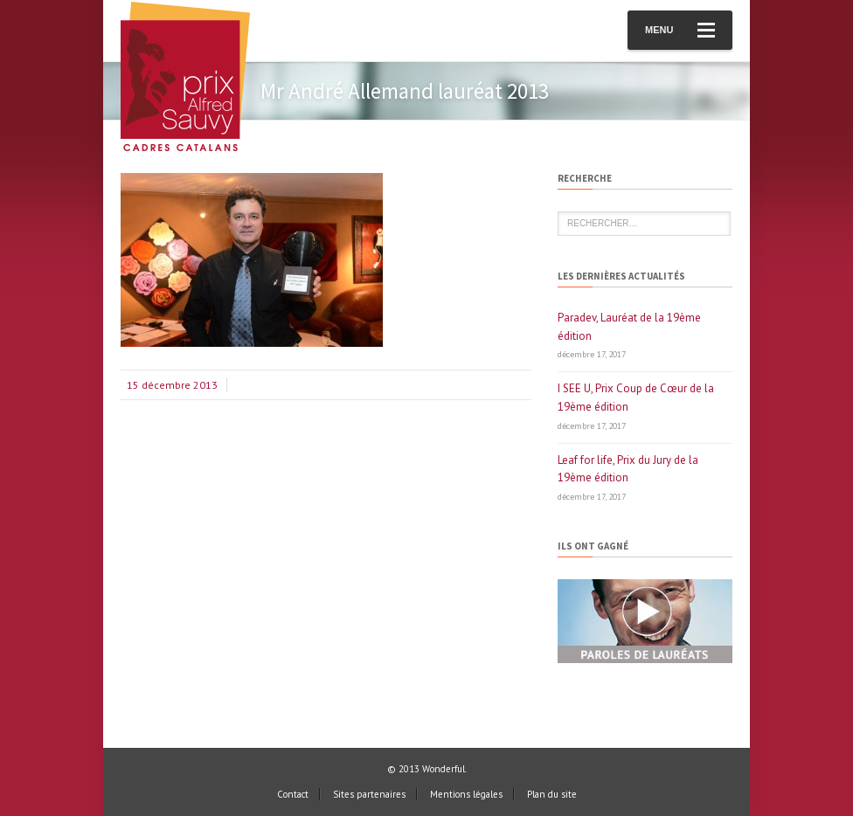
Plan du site (552, 794)
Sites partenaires (369, 794)
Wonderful (443, 769)
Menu (680, 30)
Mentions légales (466, 794)
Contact (293, 794)
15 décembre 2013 (172, 384)
